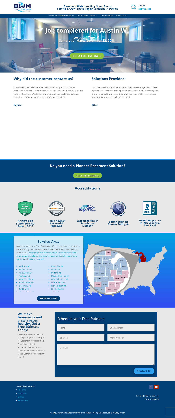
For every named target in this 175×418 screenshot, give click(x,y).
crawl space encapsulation (64, 252)
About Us (120, 16)
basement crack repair (61, 256)
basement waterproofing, (40, 252)
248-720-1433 (144, 9)
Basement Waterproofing (59, 16)
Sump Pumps (106, 16)
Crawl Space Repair (86, 16)
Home (22, 389)
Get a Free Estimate (87, 56)
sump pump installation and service (32, 256)
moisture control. (36, 259)
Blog (21, 397)
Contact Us (144, 371)
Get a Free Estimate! (87, 175)
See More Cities (48, 298)
